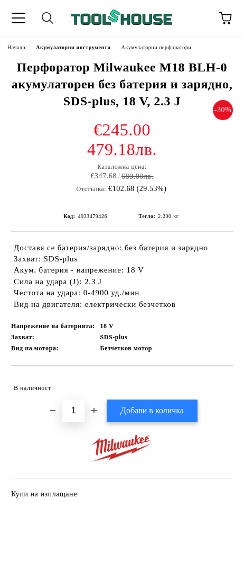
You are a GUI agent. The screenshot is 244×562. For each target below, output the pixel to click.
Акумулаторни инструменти (73, 47)
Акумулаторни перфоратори (156, 47)
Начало (16, 47)
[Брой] (73, 411)
